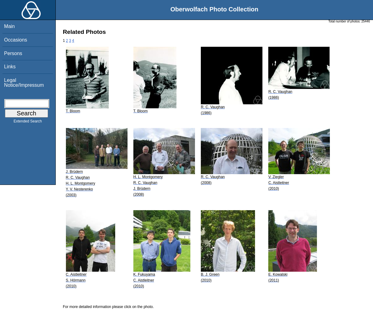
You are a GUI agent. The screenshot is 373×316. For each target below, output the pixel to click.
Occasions (15, 39)
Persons (13, 53)
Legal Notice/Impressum (24, 83)
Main (9, 26)
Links (9, 66)
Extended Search (28, 122)
